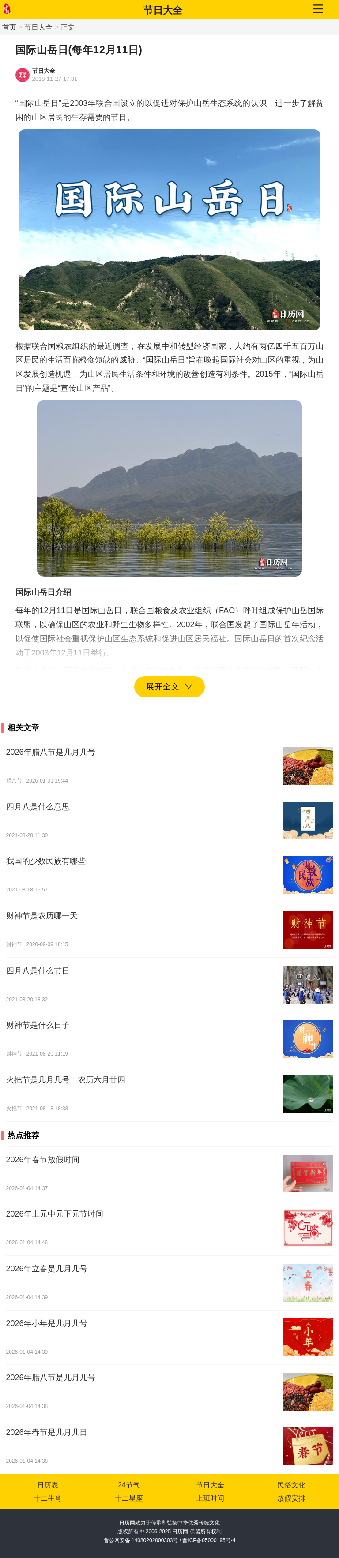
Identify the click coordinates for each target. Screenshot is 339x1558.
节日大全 (162, 10)
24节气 (129, 1485)
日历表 (47, 1485)
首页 (9, 27)
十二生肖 (48, 1498)
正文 (67, 27)
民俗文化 (291, 1485)
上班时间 (210, 1498)
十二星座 (129, 1498)
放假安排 (291, 1498)
